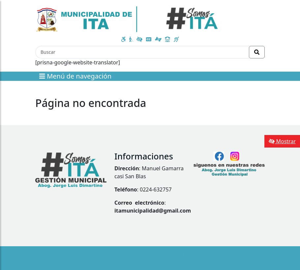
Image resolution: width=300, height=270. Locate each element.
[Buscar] (142, 52)
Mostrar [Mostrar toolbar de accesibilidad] (282, 141)
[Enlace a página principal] (127, 18)
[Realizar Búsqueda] (257, 52)
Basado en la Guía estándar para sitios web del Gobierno (150, 256)
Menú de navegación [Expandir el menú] (75, 76)
